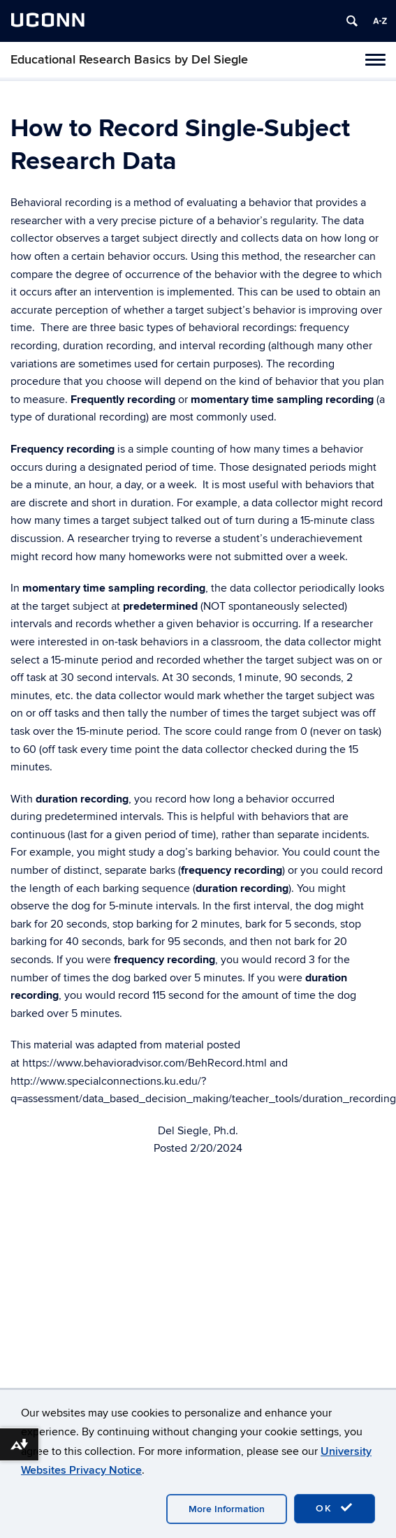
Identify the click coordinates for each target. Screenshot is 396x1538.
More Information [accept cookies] (227, 1509)
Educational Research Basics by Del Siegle (129, 59)
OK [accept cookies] (334, 1508)
